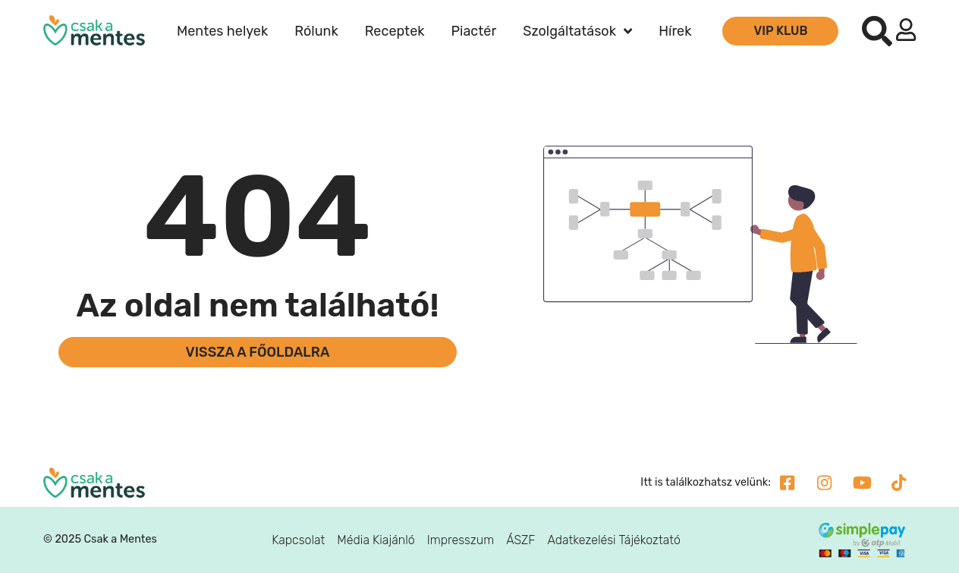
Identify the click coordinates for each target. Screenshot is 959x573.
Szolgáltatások (577, 31)
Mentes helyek (222, 31)
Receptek (395, 31)
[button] (877, 31)
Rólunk (316, 31)
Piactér (474, 31)
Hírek (675, 31)
